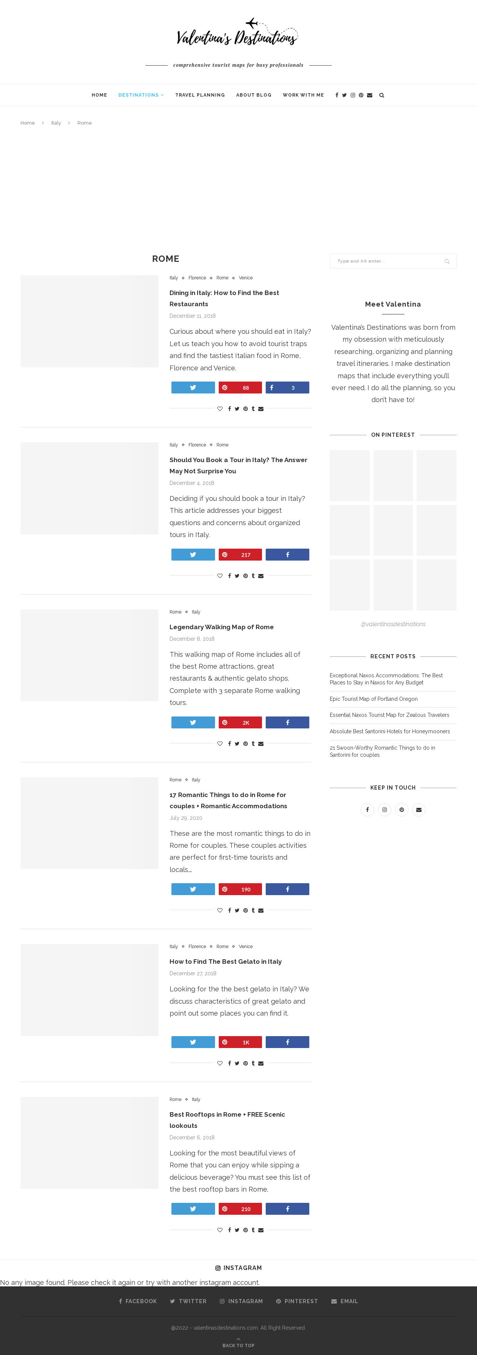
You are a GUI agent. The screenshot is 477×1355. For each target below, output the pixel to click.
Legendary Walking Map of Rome (224, 627)
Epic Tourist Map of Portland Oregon (374, 699)
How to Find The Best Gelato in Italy (229, 961)
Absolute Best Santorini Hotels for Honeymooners (391, 731)
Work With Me (303, 95)
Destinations (139, 95)
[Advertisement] (238, 190)
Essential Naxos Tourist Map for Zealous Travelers (389, 715)
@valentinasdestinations (393, 624)
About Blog (254, 95)
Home (99, 95)
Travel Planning (200, 95)
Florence (199, 278)
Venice (250, 278)
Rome (226, 278)
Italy (56, 123)
